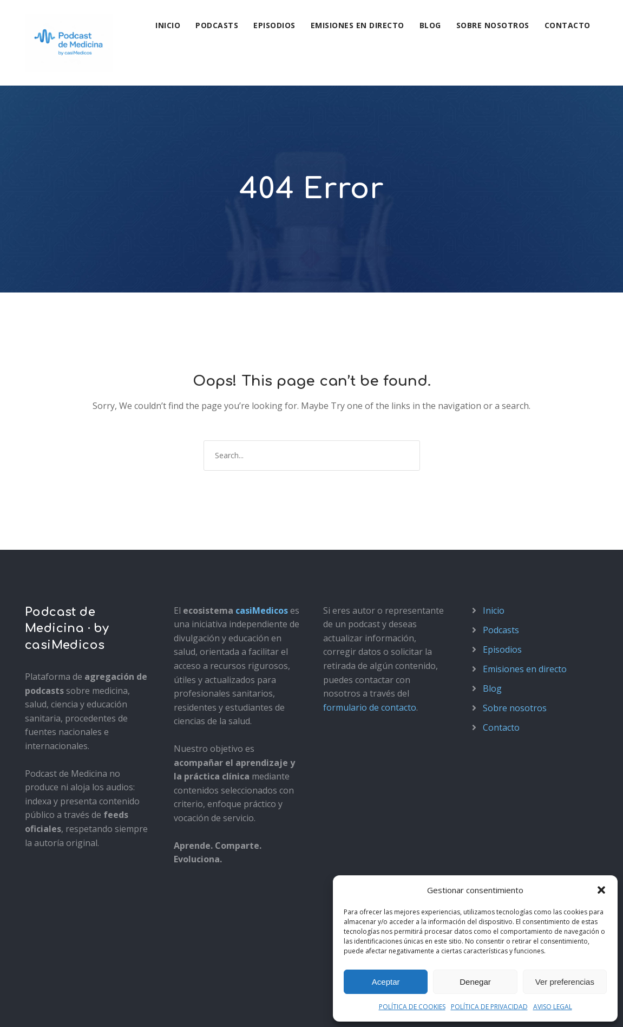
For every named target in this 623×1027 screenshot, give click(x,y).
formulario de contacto (369, 622)
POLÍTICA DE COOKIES (412, 1006)
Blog (430, 25)
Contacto (568, 25)
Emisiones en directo (357, 25)
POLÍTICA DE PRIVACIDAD (489, 1006)
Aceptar (386, 981)
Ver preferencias (564, 981)
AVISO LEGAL (552, 1006)
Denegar (475, 981)
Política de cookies (180, 1007)
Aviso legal (43, 1007)
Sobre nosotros (492, 25)
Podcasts (216, 25)
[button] (601, 890)
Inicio (167, 25)
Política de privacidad (105, 1007)
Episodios (274, 25)
